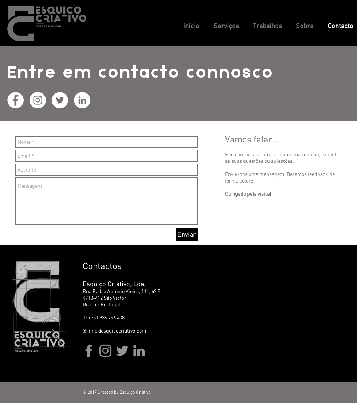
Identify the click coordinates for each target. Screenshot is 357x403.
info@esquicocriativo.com (117, 330)
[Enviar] (187, 234)
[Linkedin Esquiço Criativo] (82, 100)
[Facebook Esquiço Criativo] (15, 100)
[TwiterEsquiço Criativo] (122, 350)
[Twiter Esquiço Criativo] (60, 100)
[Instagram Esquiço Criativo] (38, 100)
